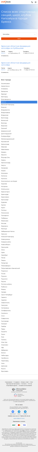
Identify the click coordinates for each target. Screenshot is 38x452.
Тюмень (3, 339)
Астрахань (4, 89)
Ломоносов (5, 213)
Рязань (3, 289)
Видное (3, 107)
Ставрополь (5, 318)
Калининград (5, 162)
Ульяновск (4, 345)
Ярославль (4, 371)
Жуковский (5, 141)
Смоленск (4, 313)
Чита (2, 363)
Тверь (3, 329)
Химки (3, 353)
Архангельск (5, 86)
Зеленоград (5, 144)
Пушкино (4, 279)
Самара (3, 292)
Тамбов (3, 326)
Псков (3, 273)
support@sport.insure (19, 418)
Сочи (3, 316)
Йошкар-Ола (5, 157)
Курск (3, 207)
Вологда (4, 123)
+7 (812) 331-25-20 (24, 416)
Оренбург (4, 255)
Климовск (4, 173)
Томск (3, 334)
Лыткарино (5, 215)
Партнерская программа (13, 383)
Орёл (3, 252)
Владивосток (5, 110)
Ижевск (3, 152)
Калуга (3, 165)
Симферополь (6, 310)
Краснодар (4, 194)
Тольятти (4, 331)
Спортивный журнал (11, 385)
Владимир (4, 115)
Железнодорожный (7, 139)
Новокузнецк (5, 239)
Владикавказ (5, 112)
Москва (3, 223)
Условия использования (25, 385)
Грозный (4, 128)
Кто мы (30, 383)
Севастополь (5, 302)
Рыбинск (4, 287)
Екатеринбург (5, 136)
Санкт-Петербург (6, 295)
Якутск (3, 368)
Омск (3, 250)
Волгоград (4, 118)
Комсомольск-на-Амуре (9, 181)
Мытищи (4, 228)
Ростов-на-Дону (6, 284)
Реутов (3, 281)
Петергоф (4, 263)
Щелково (4, 366)
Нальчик (4, 234)
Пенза (3, 258)
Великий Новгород (7, 104)
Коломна (4, 176)
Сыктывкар (5, 321)
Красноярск (5, 197)
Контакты (23, 383)
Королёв (4, 184)
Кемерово (4, 168)
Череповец (5, 361)
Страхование (8, 382)
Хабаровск (4, 350)
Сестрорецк (5, 308)
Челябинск (5, 358)
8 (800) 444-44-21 (13, 416)
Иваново (4, 147)
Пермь (3, 260)
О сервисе (17, 382)
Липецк (4, 210)
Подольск (4, 271)
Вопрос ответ (25, 382)
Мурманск (4, 226)
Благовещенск (6, 99)
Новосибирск (5, 244)
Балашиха (4, 91)
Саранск (4, 297)
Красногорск (5, 192)
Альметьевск (5, 83)
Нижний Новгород (7, 236)
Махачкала (4, 221)
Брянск (3, 53)
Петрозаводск (5, 265)
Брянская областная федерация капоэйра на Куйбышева (15, 47)
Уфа (2, 347)
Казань (3, 160)
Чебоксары (5, 355)
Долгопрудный (6, 133)
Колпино (4, 178)
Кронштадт (4, 199)
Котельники (5, 189)
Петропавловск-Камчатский (10, 268)
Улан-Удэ (4, 342)
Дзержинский (6, 131)
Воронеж (4, 126)
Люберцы (4, 218)
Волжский (4, 120)
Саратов (3, 300)
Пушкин (4, 276)
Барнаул (4, 94)
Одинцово (4, 247)
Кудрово (4, 202)
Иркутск (4, 155)
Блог (31, 382)
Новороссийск (6, 242)
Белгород (4, 97)
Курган (3, 205)
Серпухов (4, 305)
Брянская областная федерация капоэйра (15, 64)
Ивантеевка (5, 149)
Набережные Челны (7, 231)
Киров (3, 170)
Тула (2, 337)
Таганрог (4, 324)
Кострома (4, 186)
